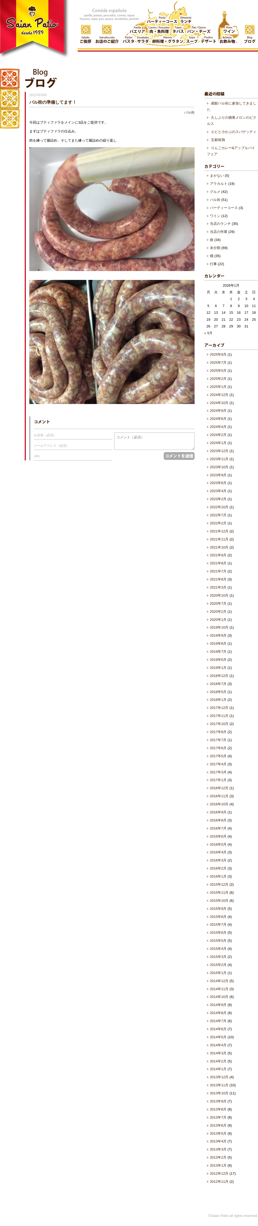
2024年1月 (218, 443)
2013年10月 (219, 1093)
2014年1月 (218, 1069)
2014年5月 (218, 1037)
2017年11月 (219, 716)
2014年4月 (218, 1045)
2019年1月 (218, 668)
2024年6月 (218, 419)
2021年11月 (219, 539)
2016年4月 (218, 852)
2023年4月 (218, 491)
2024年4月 (218, 427)
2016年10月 (219, 804)
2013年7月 (218, 1117)
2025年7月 (218, 362)
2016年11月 (219, 796)
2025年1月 (218, 387)
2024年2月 (218, 435)
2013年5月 (218, 1133)
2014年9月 (218, 1005)
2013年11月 (219, 1085)
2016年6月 (218, 836)
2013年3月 (218, 1149)
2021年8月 (218, 563)
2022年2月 (218, 523)
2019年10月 (219, 627)
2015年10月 (219, 901)
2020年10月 (219, 595)
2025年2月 (218, 379)
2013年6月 (218, 1125)
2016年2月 (218, 868)
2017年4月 (218, 764)
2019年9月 (218, 635)
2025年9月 (218, 354)
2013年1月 (218, 1165)
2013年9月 (218, 1101)
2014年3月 (218, 1053)
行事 (213, 264)
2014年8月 (218, 1013)
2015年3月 (218, 957)
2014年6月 (218, 1029)
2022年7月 (218, 515)
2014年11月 (219, 989)
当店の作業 (218, 232)
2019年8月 (218, 643)
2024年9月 (218, 411)
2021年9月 (218, 555)
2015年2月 (218, 965)
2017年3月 (218, 772)
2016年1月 (218, 876)
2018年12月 (219, 676)
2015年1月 (218, 973)
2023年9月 (218, 475)
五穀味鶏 (218, 140)
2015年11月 (219, 892)
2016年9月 (218, 812)
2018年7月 (218, 684)
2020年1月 (218, 620)
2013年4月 (218, 1141)
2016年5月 (218, 844)
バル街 (189, 112)
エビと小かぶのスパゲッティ (233, 132)
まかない (217, 176)
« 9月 (208, 333)
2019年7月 (218, 652)
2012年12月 (219, 1173)
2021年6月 (218, 579)
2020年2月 (218, 612)
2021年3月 (218, 587)
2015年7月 (218, 924)
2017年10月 (219, 724)
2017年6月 (218, 748)
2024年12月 (219, 395)
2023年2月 (218, 499)
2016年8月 (218, 820)
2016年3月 (218, 860)
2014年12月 (219, 981)
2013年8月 (218, 1109)
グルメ (215, 192)
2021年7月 (218, 571)
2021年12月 (219, 531)
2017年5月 (218, 756)
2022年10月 (219, 507)
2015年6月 (218, 933)
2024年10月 (219, 403)
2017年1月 (218, 780)
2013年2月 (218, 1157)
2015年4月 (218, 949)
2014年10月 (219, 997)
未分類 (215, 248)
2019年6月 (218, 660)
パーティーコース (224, 208)
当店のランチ (220, 224)
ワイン (215, 216)
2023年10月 (219, 467)
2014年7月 (218, 1021)
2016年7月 (218, 828)
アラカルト (218, 184)
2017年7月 (218, 740)
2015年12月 (219, 884)
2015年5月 (218, 941)
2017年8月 (218, 732)
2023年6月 (218, 483)
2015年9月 (218, 909)
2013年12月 (219, 1077)
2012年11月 (219, 1182)
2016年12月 (219, 788)
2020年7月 (218, 603)
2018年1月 (218, 700)
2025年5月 (218, 371)
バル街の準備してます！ (53, 102)
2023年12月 (219, 451)
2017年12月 (219, 708)
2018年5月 (218, 692)
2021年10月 (219, 547)
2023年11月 (219, 459)
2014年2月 (218, 1061)
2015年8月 (218, 917)
